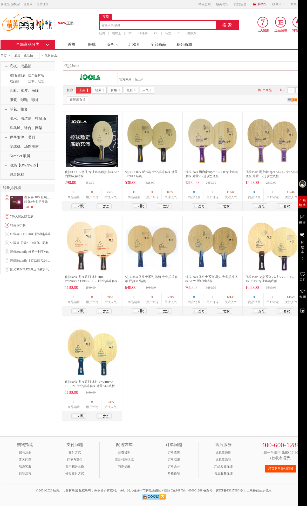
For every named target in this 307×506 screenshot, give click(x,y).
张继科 (143, 33)
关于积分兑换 (74, 466)
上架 (84, 90)
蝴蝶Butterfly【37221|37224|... (30, 260)
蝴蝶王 (116, 33)
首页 (72, 44)
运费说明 (124, 452)
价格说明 (174, 473)
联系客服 (25, 466)
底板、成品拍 (25, 55)
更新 (132, 90)
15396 (110, 402)
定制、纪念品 (35, 83)
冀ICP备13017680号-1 (230, 490)
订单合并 (174, 466)
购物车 (262, 4)
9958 (110, 297)
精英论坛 (222, 4)
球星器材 (13, 175)
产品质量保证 (223, 466)
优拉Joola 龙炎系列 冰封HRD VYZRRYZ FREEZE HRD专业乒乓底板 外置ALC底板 (91, 281)
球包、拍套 (15, 109)
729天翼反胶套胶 (21, 216)
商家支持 (298, 4)
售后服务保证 (223, 473)
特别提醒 (124, 466)
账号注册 (25, 452)
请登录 (28, 4)
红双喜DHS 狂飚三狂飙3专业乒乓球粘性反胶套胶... (37, 201)
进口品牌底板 (17, 78)
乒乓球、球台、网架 (22, 128)
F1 (179, 33)
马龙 (168, 33)
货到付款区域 (124, 459)
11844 (230, 192)
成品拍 (14, 81)
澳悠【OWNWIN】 (21, 165)
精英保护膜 (18, 225)
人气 (147, 90)
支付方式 (75, 452)
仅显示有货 (77, 100)
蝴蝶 (92, 44)
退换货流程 (223, 459)
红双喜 (134, 44)
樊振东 (191, 33)
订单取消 (174, 459)
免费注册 (42, 4)
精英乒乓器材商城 (280, 468)
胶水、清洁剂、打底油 (24, 119)
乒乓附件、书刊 (19, 137)
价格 (116, 90)
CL (156, 33)
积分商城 (184, 44)
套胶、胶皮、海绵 (21, 91)
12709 (170, 297)
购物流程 (25, 473)
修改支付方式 (74, 473)
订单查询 (174, 452)
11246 (290, 192)
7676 (110, 192)
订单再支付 (75, 459)
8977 (170, 192)
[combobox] (158, 25)
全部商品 (158, 44)
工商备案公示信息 (259, 490)
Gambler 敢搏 (16, 156)
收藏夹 (278, 4)
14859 (291, 297)
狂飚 (102, 33)
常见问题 (25, 459)
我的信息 (241, 4)
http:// (139, 79)
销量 (100, 90)
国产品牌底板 (35, 78)
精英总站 (204, 4)
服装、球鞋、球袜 (21, 100)
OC (130, 33)
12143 (230, 297)
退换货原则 (223, 452)
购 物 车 (302, 246)
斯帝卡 (112, 44)
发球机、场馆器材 (21, 147)
